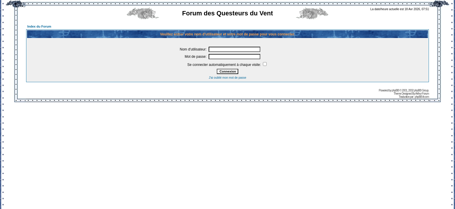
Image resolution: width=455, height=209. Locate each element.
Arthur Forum (422, 93)
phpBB (395, 90)
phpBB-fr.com (422, 96)
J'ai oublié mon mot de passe (227, 77)
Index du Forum (39, 26)
